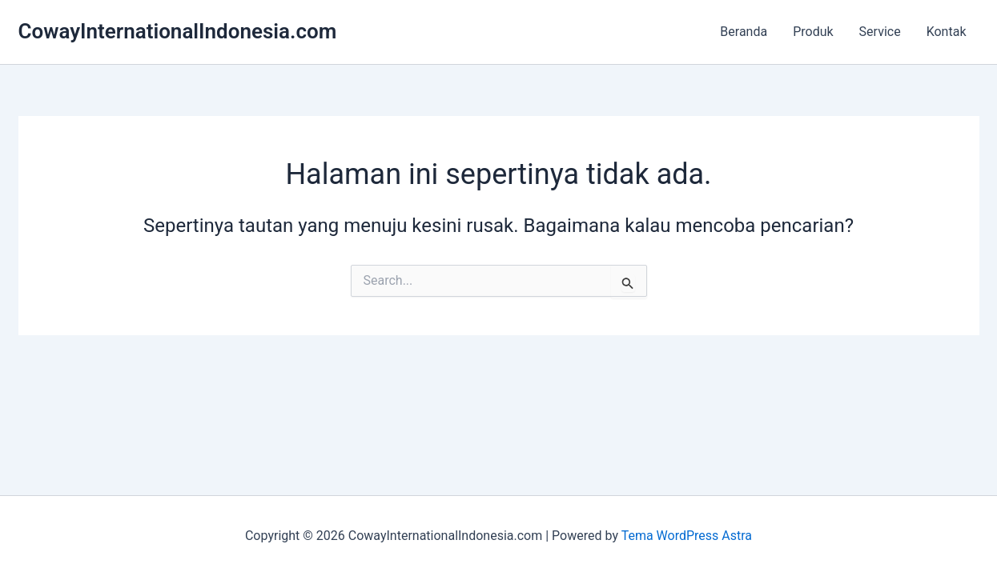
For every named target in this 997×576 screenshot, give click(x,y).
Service (880, 31)
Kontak (947, 31)
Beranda (743, 31)
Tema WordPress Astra (686, 535)
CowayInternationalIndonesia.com (177, 31)
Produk (813, 31)
